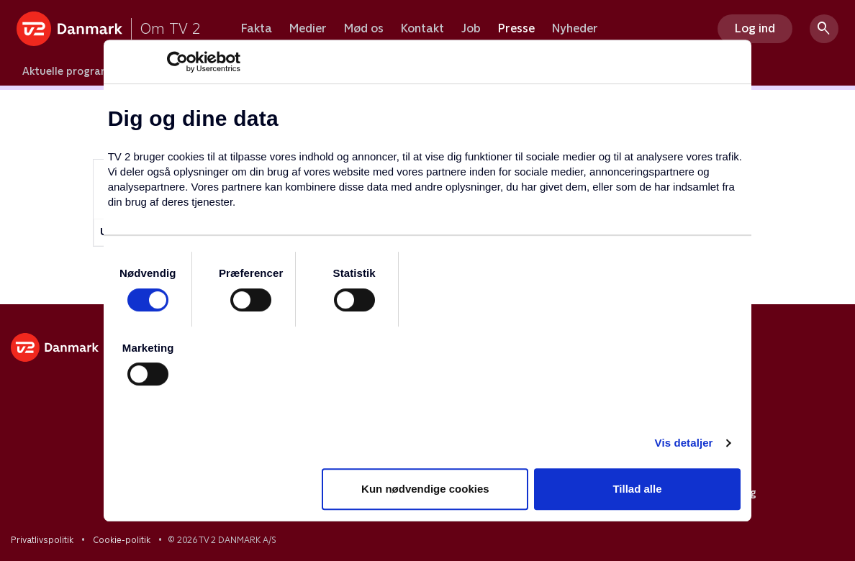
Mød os (364, 28)
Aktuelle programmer (76, 71)
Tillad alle (636, 489)
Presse (516, 28)
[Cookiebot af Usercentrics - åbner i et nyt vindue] (177, 62)
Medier (308, 28)
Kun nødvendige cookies (425, 489)
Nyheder (575, 28)
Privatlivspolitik (42, 540)
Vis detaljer (684, 443)
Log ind (755, 28)
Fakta (256, 28)
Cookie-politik (121, 540)
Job (471, 28)
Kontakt (422, 28)
